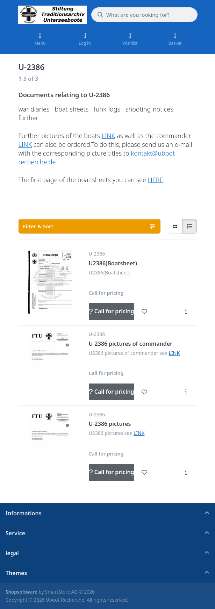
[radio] (175, 226)
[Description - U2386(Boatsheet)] (185, 311)
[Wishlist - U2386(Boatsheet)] (144, 311)
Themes (16, 573)
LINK (108, 135)
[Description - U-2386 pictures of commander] (185, 392)
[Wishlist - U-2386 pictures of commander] (144, 392)
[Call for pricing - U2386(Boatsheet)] (111, 311)
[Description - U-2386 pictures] (185, 472)
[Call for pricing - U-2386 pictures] (111, 472)
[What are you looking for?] (144, 14)
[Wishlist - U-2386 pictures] (144, 472)
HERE (155, 179)
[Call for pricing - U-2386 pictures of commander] (111, 392)
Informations (24, 513)
